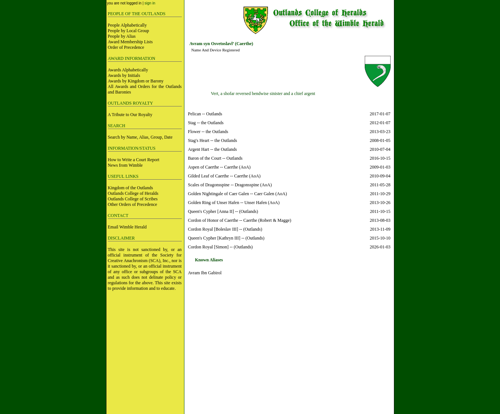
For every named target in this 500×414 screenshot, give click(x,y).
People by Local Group (128, 30)
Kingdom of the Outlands (130, 187)
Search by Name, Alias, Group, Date (140, 137)
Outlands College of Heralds (133, 193)
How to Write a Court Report (134, 159)
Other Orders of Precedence (132, 204)
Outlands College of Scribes (133, 198)
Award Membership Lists (130, 41)
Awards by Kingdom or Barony (136, 81)
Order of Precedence (126, 47)
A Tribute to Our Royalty (130, 114)
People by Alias (122, 36)
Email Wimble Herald (127, 227)
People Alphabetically (127, 25)
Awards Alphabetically (128, 69)
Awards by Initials (124, 75)
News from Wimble (125, 165)
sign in (149, 3)
